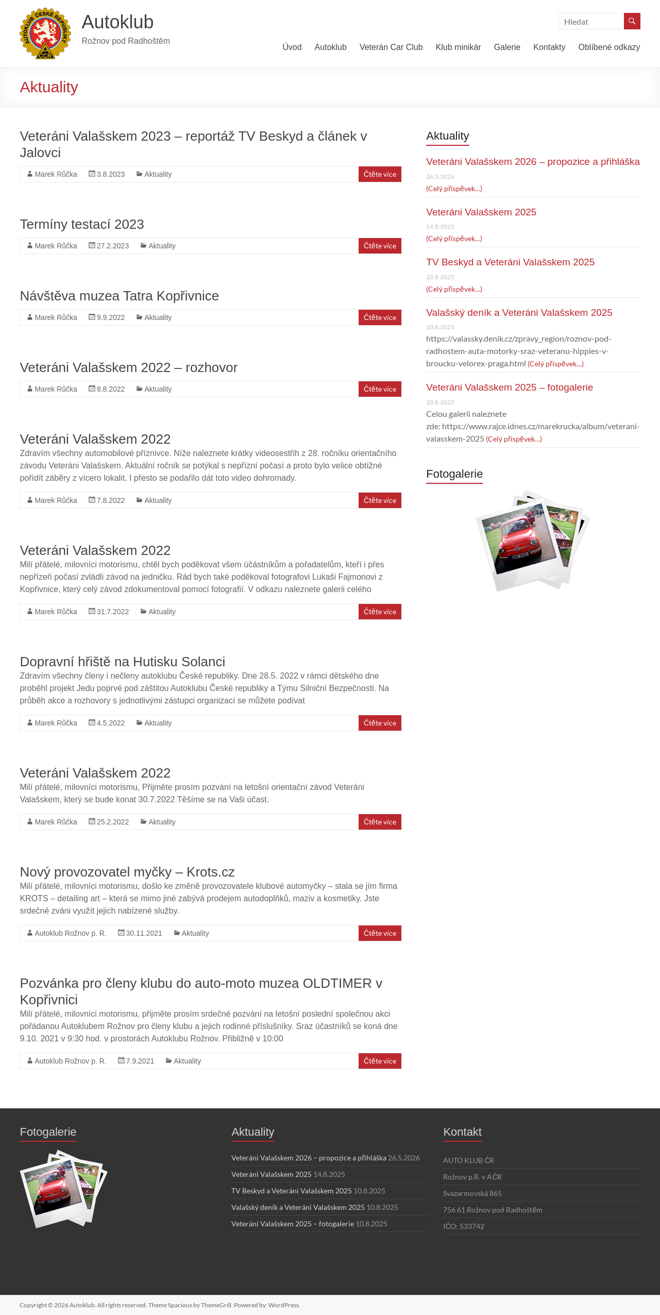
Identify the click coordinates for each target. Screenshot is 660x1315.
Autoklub (117, 21)
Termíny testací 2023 (82, 224)
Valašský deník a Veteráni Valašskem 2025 (519, 312)
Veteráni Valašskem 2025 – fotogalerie (509, 387)
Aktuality (158, 174)
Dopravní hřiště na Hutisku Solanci (122, 661)
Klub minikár (458, 47)
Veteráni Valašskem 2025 (481, 212)
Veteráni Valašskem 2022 (95, 439)
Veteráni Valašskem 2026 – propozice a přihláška (533, 161)
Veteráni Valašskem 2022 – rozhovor (129, 367)
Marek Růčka (56, 174)
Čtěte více (380, 174)
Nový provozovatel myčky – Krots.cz (127, 872)
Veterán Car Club (391, 47)
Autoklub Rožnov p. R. (70, 933)
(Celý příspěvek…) (454, 188)
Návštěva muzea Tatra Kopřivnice (119, 296)
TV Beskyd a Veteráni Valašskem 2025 (510, 262)
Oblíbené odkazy (609, 47)
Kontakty (549, 47)
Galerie (507, 47)
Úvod (291, 47)
